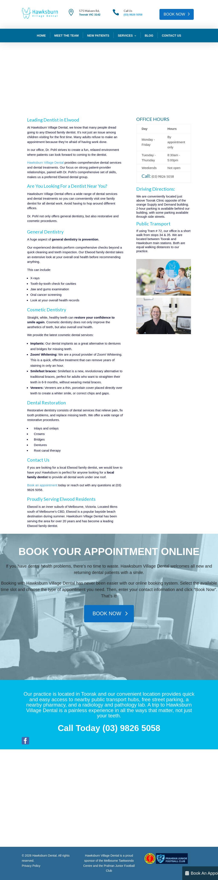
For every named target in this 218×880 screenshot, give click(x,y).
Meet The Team (66, 35)
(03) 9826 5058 (133, 14)
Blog (149, 35)
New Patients (98, 35)
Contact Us (171, 35)
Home (41, 35)
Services (125, 35)
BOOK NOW (174, 14)
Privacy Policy (31, 865)
